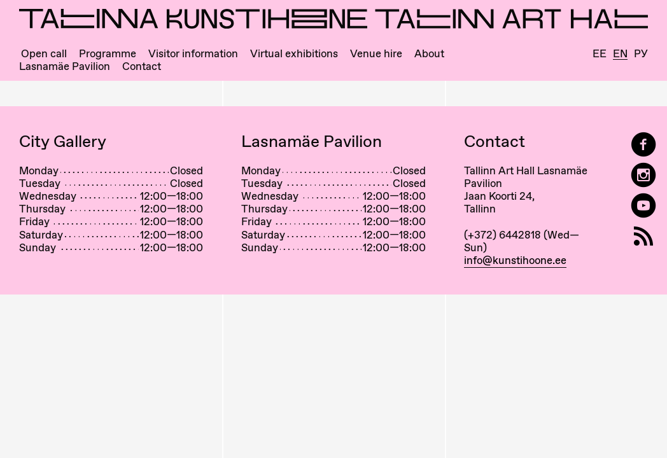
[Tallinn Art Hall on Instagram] (643, 175)
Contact (141, 66)
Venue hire (376, 53)
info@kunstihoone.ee (515, 260)
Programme (107, 53)
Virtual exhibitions (294, 53)
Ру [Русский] (641, 53)
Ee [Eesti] (600, 53)
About (429, 53)
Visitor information (193, 53)
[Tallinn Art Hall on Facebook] (643, 145)
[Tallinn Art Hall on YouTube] (643, 206)
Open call (44, 53)
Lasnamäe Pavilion (64, 66)
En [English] (620, 54)
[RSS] (643, 236)
